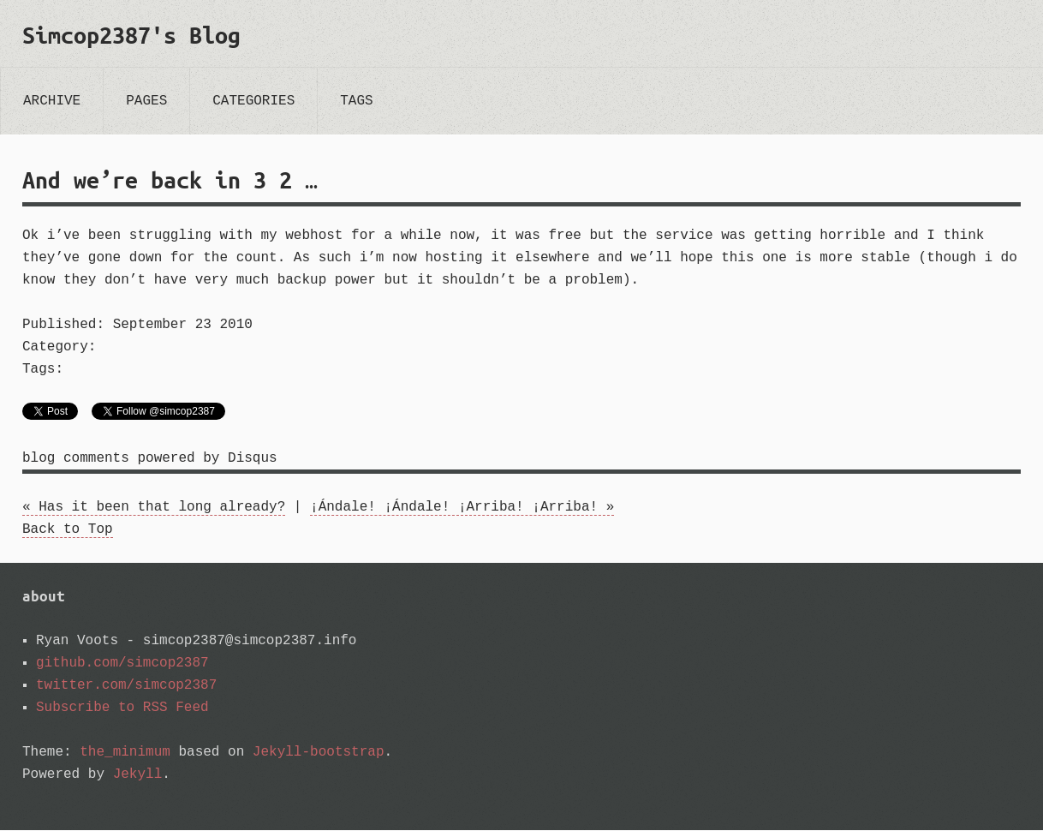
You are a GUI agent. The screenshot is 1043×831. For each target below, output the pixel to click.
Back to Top (67, 530)
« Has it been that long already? (153, 508)
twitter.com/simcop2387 (126, 686)
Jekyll (138, 775)
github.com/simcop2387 (122, 664)
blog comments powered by (149, 459)
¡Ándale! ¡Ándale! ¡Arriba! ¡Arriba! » (462, 508)
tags (356, 101)
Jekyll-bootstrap (318, 753)
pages (146, 101)
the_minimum (125, 753)
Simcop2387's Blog (131, 35)
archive (51, 101)
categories (253, 101)
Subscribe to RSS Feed (122, 708)
